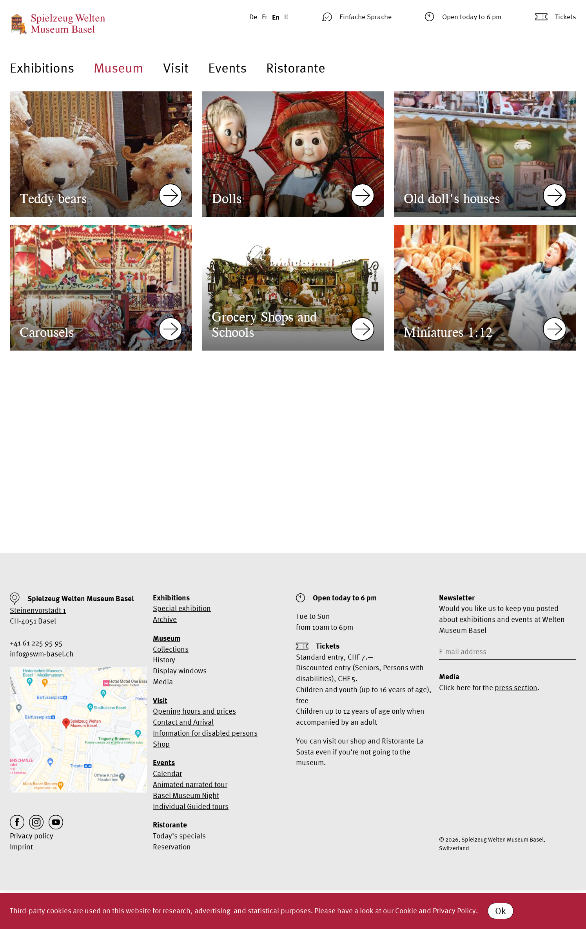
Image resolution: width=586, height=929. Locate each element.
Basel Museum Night (186, 795)
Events (227, 67)
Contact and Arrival (183, 722)
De (253, 17)
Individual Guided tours (191, 806)
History (164, 659)
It (286, 17)
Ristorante (295, 67)
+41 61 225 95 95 (36, 642)
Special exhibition (182, 608)
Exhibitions (42, 67)
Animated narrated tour (190, 784)
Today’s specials (179, 835)
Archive (165, 619)
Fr (264, 17)
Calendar (167, 773)
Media (163, 681)
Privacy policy (31, 835)
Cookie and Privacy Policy (435, 910)
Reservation (172, 846)
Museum (118, 67)
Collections (171, 649)
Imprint (21, 846)
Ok (500, 911)
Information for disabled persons (205, 733)
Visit (176, 67)
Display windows (180, 670)
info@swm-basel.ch (42, 653)
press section (516, 687)
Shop (161, 744)
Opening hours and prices (194, 711)
